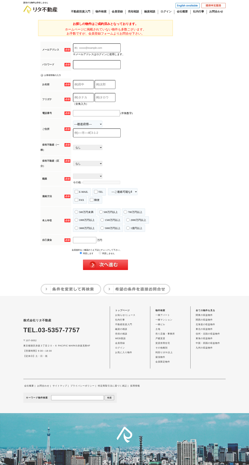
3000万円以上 (85, 228)
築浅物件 (160, 357)
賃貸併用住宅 (162, 343)
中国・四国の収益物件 (208, 343)
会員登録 (117, 11)
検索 (109, 397)
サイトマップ (60, 385)
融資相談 (149, 11)
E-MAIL (81, 191)
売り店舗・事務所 (165, 333)
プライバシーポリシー (82, 385)
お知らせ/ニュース (125, 315)
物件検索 (101, 11)
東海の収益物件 (204, 338)
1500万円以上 (110, 220)
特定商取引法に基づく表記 (112, 385)
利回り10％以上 (164, 352)
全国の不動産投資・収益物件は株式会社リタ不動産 (121, 452)
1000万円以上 (85, 220)
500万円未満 (84, 212)
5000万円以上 (110, 228)
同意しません (107, 253)
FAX (79, 200)
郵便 (94, 200)
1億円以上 (134, 228)
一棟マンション (163, 319)
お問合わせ (216, 11)
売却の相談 (121, 333)
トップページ (122, 310)
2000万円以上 (136, 220)
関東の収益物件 (204, 315)
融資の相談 (121, 329)
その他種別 (161, 347)
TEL (98, 191)
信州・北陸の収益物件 (208, 333)
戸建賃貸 (160, 338)
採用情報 (135, 385)
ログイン (166, 11)
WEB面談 (120, 338)
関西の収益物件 (204, 319)
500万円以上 (108, 212)
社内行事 (198, 11)
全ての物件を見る (205, 310)
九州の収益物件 (204, 347)
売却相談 (133, 11)
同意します (86, 253)
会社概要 (182, 11)
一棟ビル (160, 324)
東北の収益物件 (204, 329)
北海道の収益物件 (205, 324)
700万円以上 (133, 212)
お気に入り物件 (123, 352)
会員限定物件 (162, 361)
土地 (157, 329)
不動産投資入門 (80, 11)
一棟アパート (162, 315)
